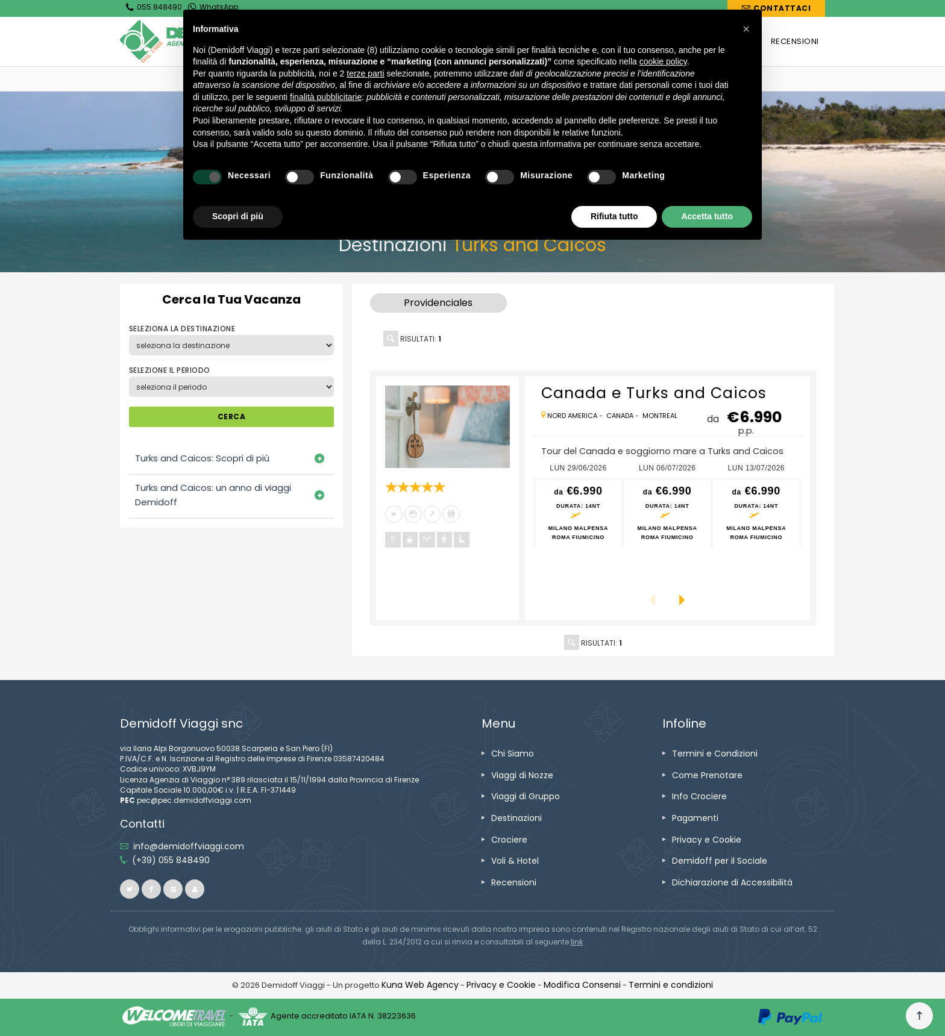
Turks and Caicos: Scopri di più (202, 458)
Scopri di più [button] (237, 216)
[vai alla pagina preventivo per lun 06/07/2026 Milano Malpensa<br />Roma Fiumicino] (667, 513)
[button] (746, 29)
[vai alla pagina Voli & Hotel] (515, 861)
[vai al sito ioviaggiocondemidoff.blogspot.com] (194, 889)
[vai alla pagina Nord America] (572, 415)
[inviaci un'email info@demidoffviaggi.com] (188, 846)
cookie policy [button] (663, 61)
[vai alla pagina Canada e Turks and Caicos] (447, 427)
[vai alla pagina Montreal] (659, 415)
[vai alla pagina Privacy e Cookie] (706, 840)
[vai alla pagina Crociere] (509, 840)
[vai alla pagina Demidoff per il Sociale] (719, 861)
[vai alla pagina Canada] (619, 415)
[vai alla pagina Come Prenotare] (707, 775)
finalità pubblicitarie (326, 97)
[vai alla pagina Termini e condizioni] (671, 985)
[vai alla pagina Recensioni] (513, 882)
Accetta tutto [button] (707, 216)
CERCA (231, 416)
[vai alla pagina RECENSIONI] (795, 41)
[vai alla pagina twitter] (129, 889)
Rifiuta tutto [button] (614, 216)
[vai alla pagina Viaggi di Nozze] (522, 775)
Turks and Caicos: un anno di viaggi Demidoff (213, 494)
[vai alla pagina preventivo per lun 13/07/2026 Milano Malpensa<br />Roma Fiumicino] (756, 513)
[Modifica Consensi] (582, 985)
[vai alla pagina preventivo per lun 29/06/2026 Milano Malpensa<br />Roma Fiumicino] (578, 513)
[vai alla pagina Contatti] (776, 8)
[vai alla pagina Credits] (420, 985)
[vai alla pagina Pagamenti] (695, 818)
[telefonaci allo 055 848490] (171, 860)
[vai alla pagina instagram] (173, 889)
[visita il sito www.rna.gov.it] (577, 941)
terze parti (365, 73)
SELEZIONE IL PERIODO (169, 370)
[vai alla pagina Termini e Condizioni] (715, 753)
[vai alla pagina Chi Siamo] (512, 753)
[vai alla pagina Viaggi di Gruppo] (525, 796)
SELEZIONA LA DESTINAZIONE (182, 328)
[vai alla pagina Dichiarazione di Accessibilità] (732, 882)
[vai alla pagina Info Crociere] (699, 796)
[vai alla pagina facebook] (151, 889)
